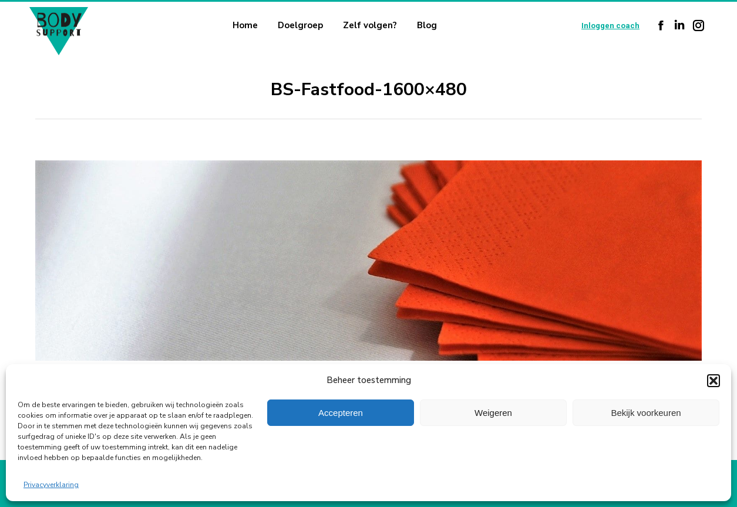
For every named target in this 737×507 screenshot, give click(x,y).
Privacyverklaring (51, 484)
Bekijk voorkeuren (646, 413)
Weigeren (493, 413)
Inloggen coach (610, 25)
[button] (713, 381)
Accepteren (340, 413)
